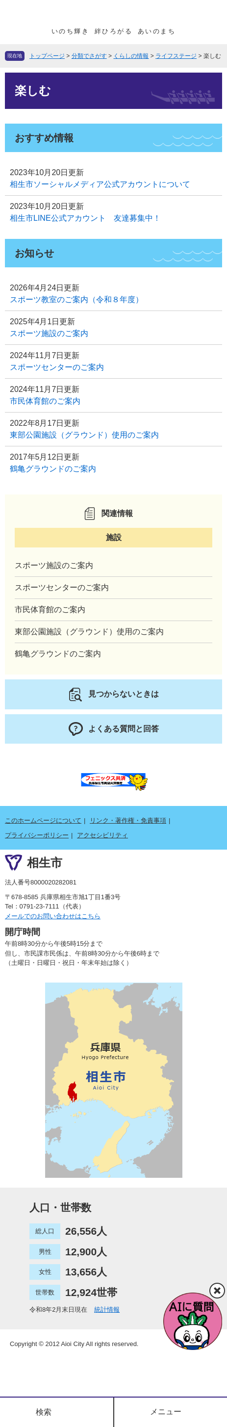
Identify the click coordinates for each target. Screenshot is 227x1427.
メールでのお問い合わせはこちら (53, 916)
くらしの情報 (131, 55)
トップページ (47, 55)
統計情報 (107, 1309)
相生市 (44, 862)
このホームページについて (43, 820)
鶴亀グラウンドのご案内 (53, 469)
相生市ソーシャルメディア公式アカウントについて (100, 184)
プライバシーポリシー (37, 835)
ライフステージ (176, 55)
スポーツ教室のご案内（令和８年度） (76, 299)
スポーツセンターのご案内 (57, 367)
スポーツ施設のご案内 (49, 333)
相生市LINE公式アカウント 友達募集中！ (85, 218)
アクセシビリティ (102, 835)
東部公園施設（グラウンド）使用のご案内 (84, 435)
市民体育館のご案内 (45, 401)
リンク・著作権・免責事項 (128, 820)
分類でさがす (89, 55)
